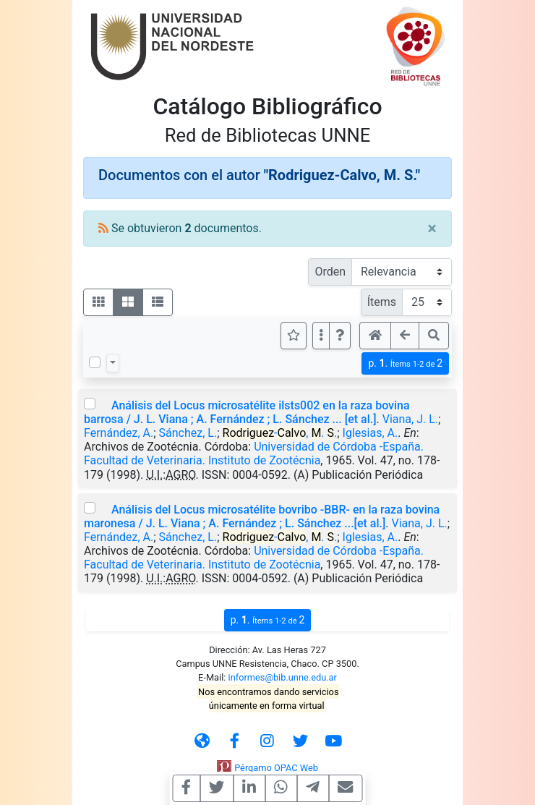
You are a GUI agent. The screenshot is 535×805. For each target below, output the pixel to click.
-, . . (280, 433)
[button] (340, 335)
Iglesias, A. (370, 433)
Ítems (381, 302)
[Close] (432, 228)
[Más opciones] (321, 335)
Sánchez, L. (188, 433)
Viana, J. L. (410, 419)
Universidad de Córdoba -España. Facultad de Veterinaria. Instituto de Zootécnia (254, 453)
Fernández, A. (118, 433)
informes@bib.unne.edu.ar (282, 677)
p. (405, 363)
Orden (330, 271)
